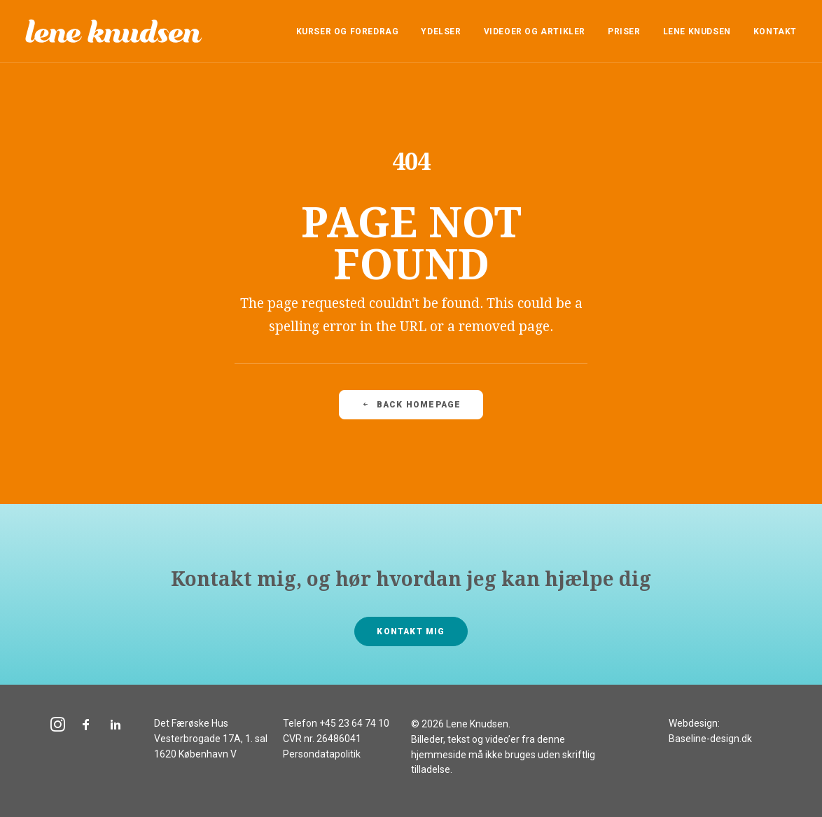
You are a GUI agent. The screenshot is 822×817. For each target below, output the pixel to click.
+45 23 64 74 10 (354, 723)
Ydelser (441, 31)
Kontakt (775, 31)
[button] (57, 727)
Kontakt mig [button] (411, 631)
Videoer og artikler (534, 31)
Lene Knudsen (697, 31)
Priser (624, 31)
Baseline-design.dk (710, 738)
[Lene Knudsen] (113, 31)
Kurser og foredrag (347, 31)
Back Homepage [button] (411, 405)
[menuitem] (352, 31)
